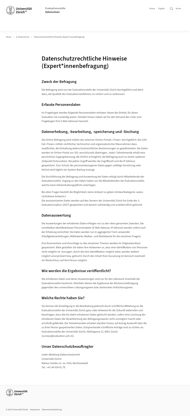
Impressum (35, 409)
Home (152, 8)
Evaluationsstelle (55, 8)
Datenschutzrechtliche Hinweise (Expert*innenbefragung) (59, 37)
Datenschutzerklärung (52, 409)
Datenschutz (52, 12)
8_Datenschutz (22, 37)
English (161, 8)
